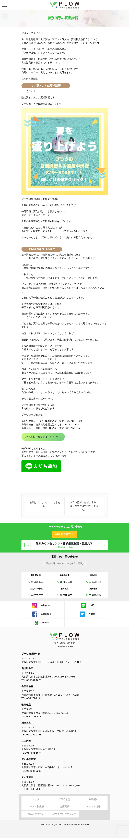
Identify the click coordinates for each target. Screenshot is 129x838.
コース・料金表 (35, 806)
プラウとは (64, 799)
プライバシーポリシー (64, 814)
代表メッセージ (35, 814)
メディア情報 (93, 806)
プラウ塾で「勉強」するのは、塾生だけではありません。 (84, 506)
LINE (87, 605)
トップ (35, 799)
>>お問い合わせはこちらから (43, 436)
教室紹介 (93, 799)
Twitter (87, 614)
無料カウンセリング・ (64, 545)
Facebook (41, 614)
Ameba (41, 622)
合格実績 (64, 806)
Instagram (41, 605)
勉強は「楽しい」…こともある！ (44, 504)
